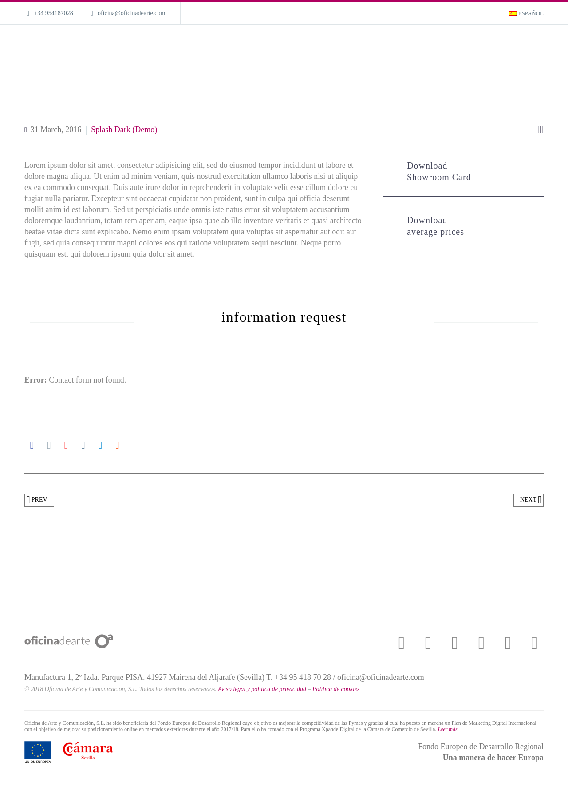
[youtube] (455, 643)
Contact (522, 44)
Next (531, 500)
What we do (371, 44)
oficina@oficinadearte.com (131, 13)
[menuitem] (526, 13)
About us (448, 44)
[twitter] (428, 643)
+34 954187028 (53, 13)
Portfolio (411, 44)
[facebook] (401, 643)
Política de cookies (336, 689)
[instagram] (481, 643)
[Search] (545, 45)
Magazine (486, 44)
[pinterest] (508, 643)
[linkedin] (535, 643)
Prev (36, 500)
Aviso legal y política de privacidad (262, 689)
